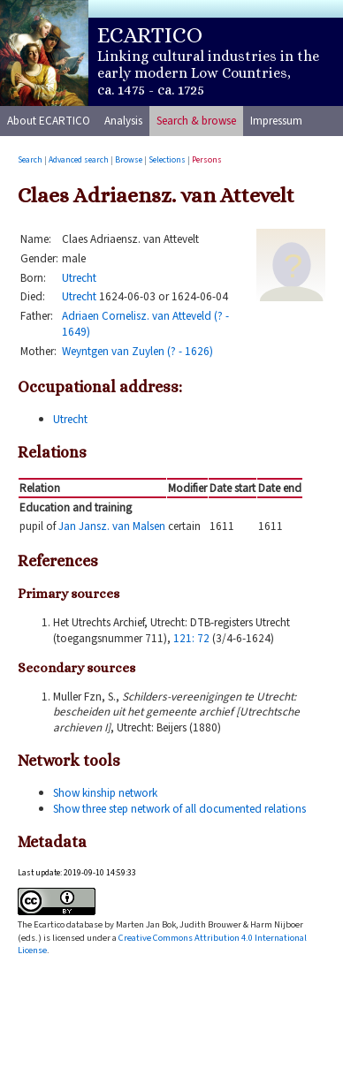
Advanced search (79, 160)
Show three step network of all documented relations (179, 808)
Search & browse (196, 120)
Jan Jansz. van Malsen (111, 526)
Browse (128, 160)
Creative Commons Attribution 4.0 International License (162, 944)
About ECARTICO (48, 120)
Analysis (123, 120)
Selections (167, 160)
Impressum (276, 120)
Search (30, 160)
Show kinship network (105, 792)
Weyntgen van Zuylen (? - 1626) (137, 351)
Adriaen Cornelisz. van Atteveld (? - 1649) (145, 323)
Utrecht (79, 277)
